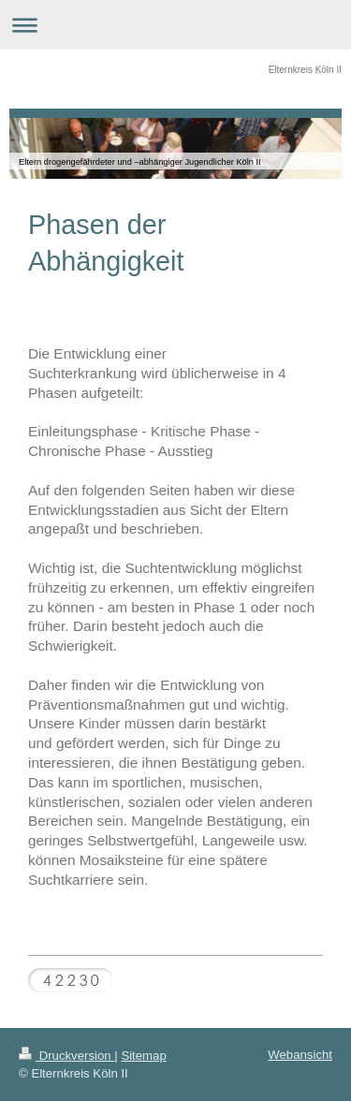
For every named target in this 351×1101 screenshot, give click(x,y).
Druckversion (66, 1056)
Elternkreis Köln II (305, 70)
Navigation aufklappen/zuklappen (175, 25)
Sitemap (143, 1056)
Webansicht (300, 1055)
